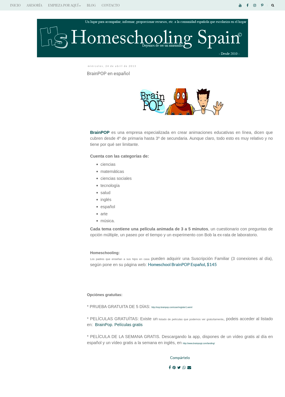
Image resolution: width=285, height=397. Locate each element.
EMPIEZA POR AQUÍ (64, 5)
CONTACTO (111, 5)
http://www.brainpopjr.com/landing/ (199, 343)
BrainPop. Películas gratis (119, 324)
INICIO (15, 5)
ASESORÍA (34, 5)
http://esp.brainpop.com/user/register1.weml (171, 307)
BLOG (91, 5)
